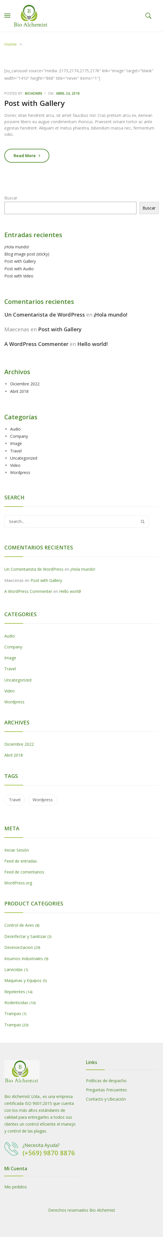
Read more (25, 155)
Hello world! (92, 343)
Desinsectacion (18, 947)
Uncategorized (23, 458)
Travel (16, 451)
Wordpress (20, 472)
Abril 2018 (19, 391)
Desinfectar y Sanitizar (25, 936)
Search (142, 521)
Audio (15, 429)
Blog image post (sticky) (26, 254)
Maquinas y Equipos (23, 980)
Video (15, 465)
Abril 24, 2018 (68, 93)
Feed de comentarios (24, 872)
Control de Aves (19, 925)
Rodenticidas (16, 1002)
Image (16, 443)
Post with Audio (19, 268)
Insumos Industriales (23, 958)
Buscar (10, 198)
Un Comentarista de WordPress (44, 314)
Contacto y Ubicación (106, 1099)
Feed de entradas (20, 861)
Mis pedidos (15, 1187)
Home (10, 44)
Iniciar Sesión (16, 850)
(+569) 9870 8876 (49, 1152)
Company (19, 436)
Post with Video (18, 276)
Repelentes (14, 991)
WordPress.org (18, 883)
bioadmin (33, 93)
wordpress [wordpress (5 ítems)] (43, 799)
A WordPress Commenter (36, 343)
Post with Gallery (34, 103)
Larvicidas (13, 969)
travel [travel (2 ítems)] (14, 799)
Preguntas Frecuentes (106, 1090)
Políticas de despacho (106, 1080)
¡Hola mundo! (16, 247)
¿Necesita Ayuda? (41, 1145)
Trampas (12, 1013)
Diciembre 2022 (25, 384)
